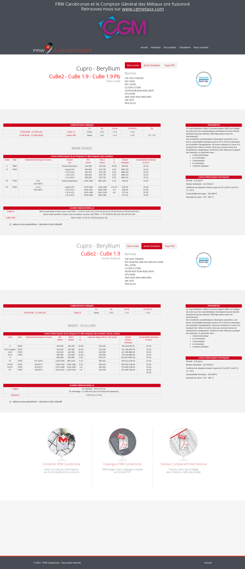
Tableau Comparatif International (183, 462)
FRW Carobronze (51, 563)
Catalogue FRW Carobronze (122, 462)
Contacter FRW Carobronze (61, 462)
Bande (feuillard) (152, 65)
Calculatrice (185, 47)
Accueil (144, 47)
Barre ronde (133, 65)
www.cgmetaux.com (143, 9)
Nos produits (170, 47)
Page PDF (170, 65)
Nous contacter (201, 47)
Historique (156, 47)
